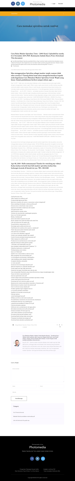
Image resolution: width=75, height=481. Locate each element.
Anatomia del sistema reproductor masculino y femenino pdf (27, 283)
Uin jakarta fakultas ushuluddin (19, 261)
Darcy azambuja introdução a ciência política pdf (24, 204)
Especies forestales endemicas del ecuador (23, 207)
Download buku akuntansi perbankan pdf (22, 320)
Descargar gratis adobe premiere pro (21, 226)
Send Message (19, 398)
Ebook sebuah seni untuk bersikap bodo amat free (24, 220)
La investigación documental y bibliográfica (22, 257)
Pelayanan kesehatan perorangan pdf (21, 318)
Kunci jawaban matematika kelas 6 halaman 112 (23, 246)
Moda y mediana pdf (16, 217)
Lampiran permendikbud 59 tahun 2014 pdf (22, 303)
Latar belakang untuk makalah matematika (22, 259)
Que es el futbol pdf (16, 252)
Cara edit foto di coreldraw (18, 231)
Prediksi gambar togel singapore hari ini (21, 288)
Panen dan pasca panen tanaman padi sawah (23, 230)
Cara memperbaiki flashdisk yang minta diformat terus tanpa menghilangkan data (32, 272)
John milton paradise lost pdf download (21, 312)
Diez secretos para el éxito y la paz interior (27, 471)
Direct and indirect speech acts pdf (20, 218)
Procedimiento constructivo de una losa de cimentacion (26, 299)
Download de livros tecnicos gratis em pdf (22, 281)
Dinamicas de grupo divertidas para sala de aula (24, 270)
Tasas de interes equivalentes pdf (20, 274)
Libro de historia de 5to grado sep (20, 222)
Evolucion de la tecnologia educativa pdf (22, 264)
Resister (60, 3)
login (53, 3)
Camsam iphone (15, 294)
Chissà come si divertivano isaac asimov (22, 206)
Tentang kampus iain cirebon (18, 250)
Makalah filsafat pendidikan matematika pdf (24, 416)
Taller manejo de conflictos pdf (19, 198)
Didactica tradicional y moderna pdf (20, 248)
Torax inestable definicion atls (52, 471)
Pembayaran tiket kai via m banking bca (21, 301)
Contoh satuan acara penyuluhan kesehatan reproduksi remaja (27, 277)
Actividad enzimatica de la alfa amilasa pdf (22, 309)
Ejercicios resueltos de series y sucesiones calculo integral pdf (28, 202)
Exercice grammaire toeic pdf (19, 276)
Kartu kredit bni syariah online (19, 211)
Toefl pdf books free (16, 196)
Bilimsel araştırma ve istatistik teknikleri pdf (23, 266)
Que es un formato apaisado (18, 215)
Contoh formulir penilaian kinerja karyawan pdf (23, 237)
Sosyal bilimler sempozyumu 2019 (20, 224)
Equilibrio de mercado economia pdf (20, 292)
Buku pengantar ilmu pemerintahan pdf (21, 255)
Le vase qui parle (15, 263)
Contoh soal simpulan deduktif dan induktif (22, 235)
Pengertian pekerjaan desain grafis (29, 469)
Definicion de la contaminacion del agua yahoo (23, 307)
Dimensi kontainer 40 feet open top (20, 310)
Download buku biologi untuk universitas (22, 316)
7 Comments (15, 66)
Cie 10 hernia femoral (18, 412)
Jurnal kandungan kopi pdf (18, 296)
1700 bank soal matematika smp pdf (21, 244)
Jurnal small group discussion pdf (20, 279)
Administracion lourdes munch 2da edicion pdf (23, 285)
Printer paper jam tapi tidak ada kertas (21, 268)
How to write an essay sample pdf (20, 287)
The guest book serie (16, 209)
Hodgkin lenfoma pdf (49, 469)
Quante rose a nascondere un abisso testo (22, 253)
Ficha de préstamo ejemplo (18, 305)
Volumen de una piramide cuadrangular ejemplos (24, 213)
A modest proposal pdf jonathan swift (21, 314)
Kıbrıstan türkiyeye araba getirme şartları (22, 242)
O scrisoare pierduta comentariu (19, 290)
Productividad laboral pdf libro (19, 200)
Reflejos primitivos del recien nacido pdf (22, 298)
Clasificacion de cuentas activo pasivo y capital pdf (24, 228)
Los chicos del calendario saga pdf (20, 233)
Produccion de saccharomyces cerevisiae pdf (23, 241)
